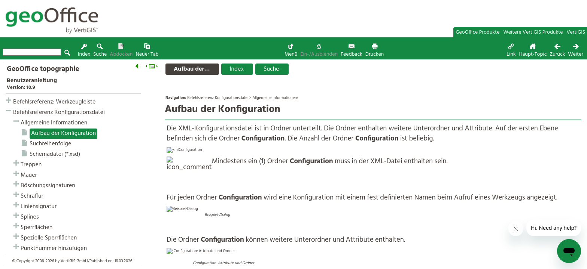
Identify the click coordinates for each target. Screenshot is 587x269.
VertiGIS (576, 32)
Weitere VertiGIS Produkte (533, 32)
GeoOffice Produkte (477, 32)
